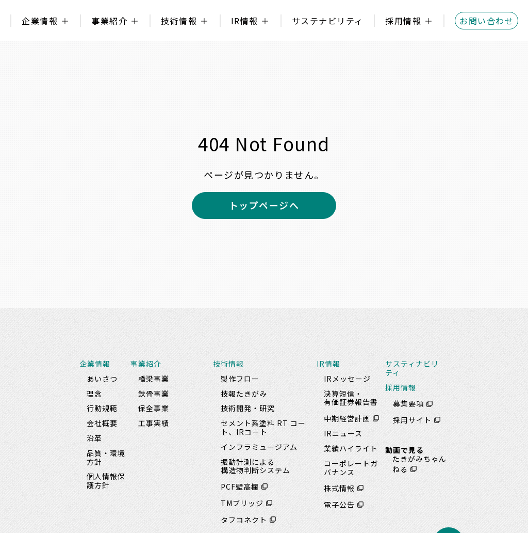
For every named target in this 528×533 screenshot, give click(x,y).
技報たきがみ (244, 393)
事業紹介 (109, 20)
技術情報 (179, 20)
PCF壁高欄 (240, 486)
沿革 (94, 438)
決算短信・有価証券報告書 (351, 397)
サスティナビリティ (412, 368)
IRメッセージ (347, 378)
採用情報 (403, 20)
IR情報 (244, 20)
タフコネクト (244, 519)
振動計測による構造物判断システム (255, 466)
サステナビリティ (328, 20)
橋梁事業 (153, 378)
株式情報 (339, 488)
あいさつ (102, 378)
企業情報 (40, 20)
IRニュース (343, 433)
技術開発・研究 (248, 408)
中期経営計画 (347, 418)
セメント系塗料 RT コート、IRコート (263, 427)
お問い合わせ (486, 20)
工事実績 (153, 423)
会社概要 (102, 423)
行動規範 (102, 408)
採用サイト (412, 420)
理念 (94, 393)
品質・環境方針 (106, 457)
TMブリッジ (242, 503)
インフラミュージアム (259, 447)
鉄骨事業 (153, 393)
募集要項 (408, 404)
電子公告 (339, 504)
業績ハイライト (351, 448)
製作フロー (240, 378)
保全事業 (153, 408)
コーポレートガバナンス (351, 467)
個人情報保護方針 (106, 480)
